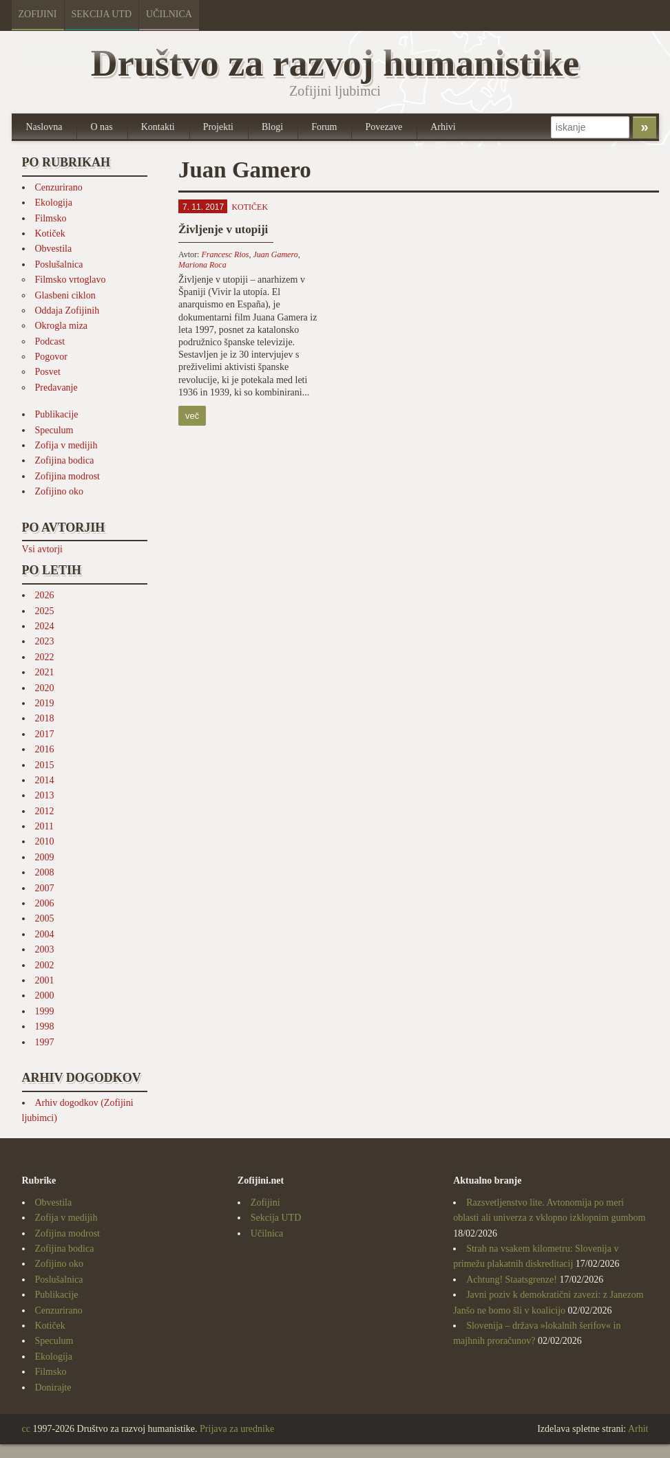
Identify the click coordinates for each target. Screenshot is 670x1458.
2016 (44, 749)
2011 (44, 826)
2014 (44, 780)
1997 (44, 1042)
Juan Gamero (275, 254)
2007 (44, 888)
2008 (44, 872)
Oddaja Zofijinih (67, 310)
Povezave (383, 127)
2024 (44, 626)
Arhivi (443, 127)
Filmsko (51, 218)
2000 (44, 995)
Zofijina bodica (64, 460)
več (192, 416)
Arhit (638, 1429)
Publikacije (56, 414)
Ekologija (53, 202)
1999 (44, 1011)
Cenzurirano (59, 187)
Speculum (54, 430)
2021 (44, 672)
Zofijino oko (59, 491)
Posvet (48, 372)
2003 (44, 949)
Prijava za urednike (237, 1429)
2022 (44, 657)
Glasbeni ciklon (65, 295)
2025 (44, 611)
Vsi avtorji (42, 549)
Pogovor (51, 356)
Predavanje (56, 387)
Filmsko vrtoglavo (70, 279)
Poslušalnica (59, 264)
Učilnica (169, 14)
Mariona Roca (202, 265)
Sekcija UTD (102, 14)
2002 (44, 965)
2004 (44, 934)
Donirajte (53, 1387)
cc (26, 1429)
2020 (44, 688)
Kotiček (50, 233)
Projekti (218, 127)
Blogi (272, 127)
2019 (44, 703)
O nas (101, 127)
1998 (44, 1026)
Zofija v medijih (66, 445)
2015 (44, 765)
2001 (44, 980)
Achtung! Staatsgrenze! (511, 1279)
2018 (44, 718)
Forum (324, 127)
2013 (44, 795)
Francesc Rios (225, 254)
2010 (44, 841)
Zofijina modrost (68, 476)
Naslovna (44, 127)
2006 (44, 903)
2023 (44, 641)
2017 (44, 734)
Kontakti (158, 127)
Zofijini (38, 14)
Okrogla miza (61, 325)
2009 (44, 857)
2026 (44, 595)
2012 (44, 811)
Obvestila (53, 248)
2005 (44, 918)
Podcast (50, 341)
